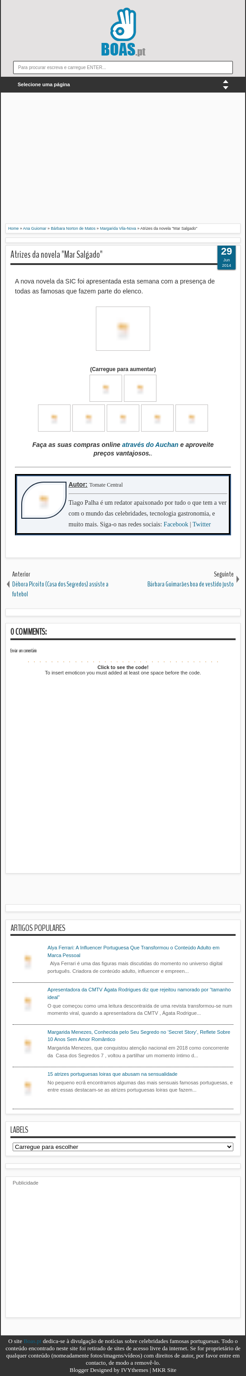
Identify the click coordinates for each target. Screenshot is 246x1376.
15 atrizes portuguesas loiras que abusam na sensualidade (112, 1074)
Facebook (176, 524)
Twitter (202, 524)
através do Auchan (150, 444)
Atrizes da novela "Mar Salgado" (56, 254)
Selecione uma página (44, 84)
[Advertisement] (123, 160)
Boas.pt (32, 1341)
